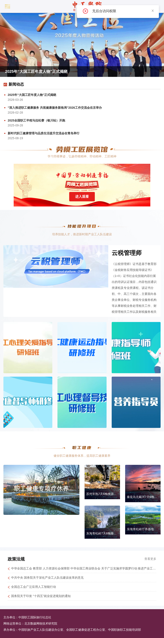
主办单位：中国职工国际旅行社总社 (27, 617)
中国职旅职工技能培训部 (124, 629)
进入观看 (82, 196)
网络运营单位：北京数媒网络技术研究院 (30, 623)
